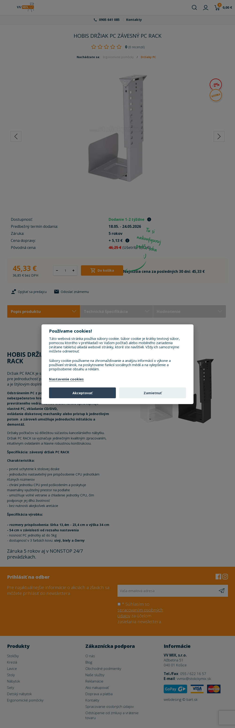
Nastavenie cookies (66, 379)
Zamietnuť (153, 393)
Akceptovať (82, 393)
